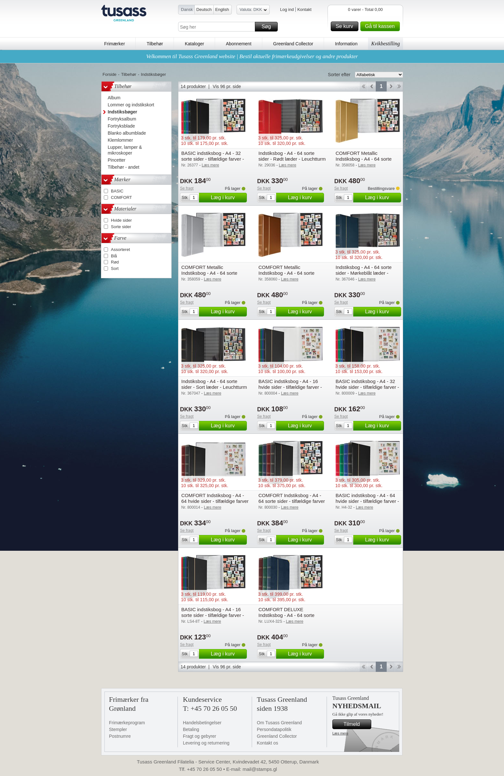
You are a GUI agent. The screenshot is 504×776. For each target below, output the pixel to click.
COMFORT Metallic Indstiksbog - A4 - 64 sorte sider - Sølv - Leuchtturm (209, 272)
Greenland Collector (293, 43)
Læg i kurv (228, 197)
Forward (391, 86)
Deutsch (204, 9)
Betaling (191, 729)
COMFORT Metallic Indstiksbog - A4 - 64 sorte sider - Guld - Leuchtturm (364, 158)
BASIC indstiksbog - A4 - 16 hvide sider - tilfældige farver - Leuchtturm (290, 387)
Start (363, 86)
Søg (269, 26)
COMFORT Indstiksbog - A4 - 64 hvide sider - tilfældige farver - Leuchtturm (214, 501)
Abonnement (238, 43)
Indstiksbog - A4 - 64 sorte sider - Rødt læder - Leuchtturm (292, 156)
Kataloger (194, 43)
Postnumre (120, 736)
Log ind (287, 9)
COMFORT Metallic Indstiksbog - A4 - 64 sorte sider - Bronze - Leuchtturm (287, 272)
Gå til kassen (381, 26)
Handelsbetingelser (202, 722)
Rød (115, 262)
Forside (109, 74)
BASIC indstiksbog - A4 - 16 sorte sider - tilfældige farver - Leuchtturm (212, 615)
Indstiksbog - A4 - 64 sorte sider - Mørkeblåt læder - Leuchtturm (364, 272)
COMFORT (121, 197)
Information (346, 43)
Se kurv (346, 26)
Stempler (118, 729)
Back (372, 86)
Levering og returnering (206, 742)
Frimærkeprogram (127, 722)
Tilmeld (356, 724)
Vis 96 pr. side (227, 86)
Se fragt (187, 188)
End (399, 86)
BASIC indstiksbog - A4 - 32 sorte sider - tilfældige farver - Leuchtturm (212, 158)
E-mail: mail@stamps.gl (251, 769)
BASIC (117, 191)
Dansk (187, 9)
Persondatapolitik (274, 729)
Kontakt (304, 9)
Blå (114, 256)
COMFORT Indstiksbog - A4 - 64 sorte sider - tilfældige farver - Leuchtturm (291, 501)
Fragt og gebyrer (199, 736)
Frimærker (114, 43)
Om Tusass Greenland (279, 722)
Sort (115, 268)
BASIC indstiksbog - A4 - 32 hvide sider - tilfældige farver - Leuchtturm (367, 387)
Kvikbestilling (385, 43)
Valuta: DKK (253, 10)
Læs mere (340, 733)
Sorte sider (121, 226)
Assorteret (120, 249)
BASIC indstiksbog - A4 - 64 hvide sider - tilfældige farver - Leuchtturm (367, 501)
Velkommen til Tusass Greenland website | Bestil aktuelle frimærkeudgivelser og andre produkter (252, 56)
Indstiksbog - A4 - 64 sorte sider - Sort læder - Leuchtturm (214, 384)
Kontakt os (267, 742)
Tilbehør (155, 43)
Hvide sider (121, 220)
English (222, 9)
